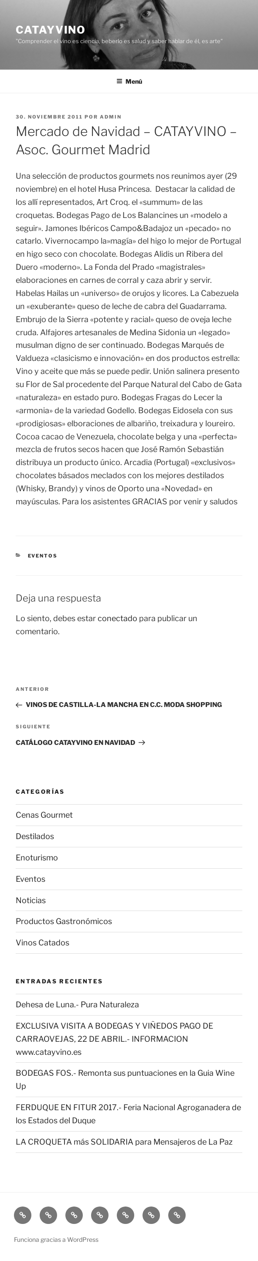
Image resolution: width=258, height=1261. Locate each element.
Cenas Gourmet (44, 814)
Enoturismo (37, 857)
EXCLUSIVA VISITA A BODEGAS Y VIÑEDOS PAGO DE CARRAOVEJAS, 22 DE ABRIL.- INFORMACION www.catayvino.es (114, 1039)
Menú (129, 81)
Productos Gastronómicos (64, 921)
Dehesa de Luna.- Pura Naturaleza (77, 1004)
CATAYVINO (51, 30)
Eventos (43, 556)
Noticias (31, 900)
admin (111, 117)
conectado (117, 618)
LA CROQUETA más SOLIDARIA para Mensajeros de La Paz (124, 1141)
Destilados (35, 836)
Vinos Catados (42, 942)
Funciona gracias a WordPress (56, 1239)
